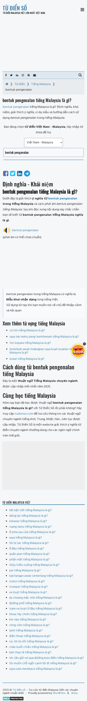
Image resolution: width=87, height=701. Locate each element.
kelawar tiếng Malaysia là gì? (28, 521)
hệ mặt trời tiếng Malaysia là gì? (30, 510)
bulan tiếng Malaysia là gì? (27, 359)
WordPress (59, 693)
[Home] (6, 84)
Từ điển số (15, 8)
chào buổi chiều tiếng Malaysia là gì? (33, 647)
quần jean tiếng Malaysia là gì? (29, 554)
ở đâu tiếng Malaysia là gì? (26, 548)
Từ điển (19, 84)
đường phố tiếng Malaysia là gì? (30, 603)
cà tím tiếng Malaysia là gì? (27, 330)
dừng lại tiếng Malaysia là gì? (28, 515)
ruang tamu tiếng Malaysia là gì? (30, 526)
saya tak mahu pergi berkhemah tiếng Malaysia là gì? (44, 336)
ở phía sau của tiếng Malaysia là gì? (32, 532)
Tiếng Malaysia (41, 84)
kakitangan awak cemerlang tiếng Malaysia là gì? (41, 575)
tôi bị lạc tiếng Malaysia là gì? (29, 543)
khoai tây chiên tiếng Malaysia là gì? (33, 614)
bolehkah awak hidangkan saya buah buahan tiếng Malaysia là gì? (43, 351)
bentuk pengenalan (62, 198)
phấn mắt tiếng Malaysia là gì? (29, 559)
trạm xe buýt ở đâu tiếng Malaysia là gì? (35, 608)
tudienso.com (24, 413)
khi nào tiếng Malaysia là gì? (27, 619)
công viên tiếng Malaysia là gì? (29, 625)
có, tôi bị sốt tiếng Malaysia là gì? (31, 641)
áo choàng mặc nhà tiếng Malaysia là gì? (35, 597)
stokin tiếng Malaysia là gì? (27, 581)
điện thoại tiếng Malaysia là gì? (30, 636)
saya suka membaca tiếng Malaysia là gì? (35, 668)
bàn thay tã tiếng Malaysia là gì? (30, 652)
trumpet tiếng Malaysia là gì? (28, 586)
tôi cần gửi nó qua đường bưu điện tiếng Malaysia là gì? (46, 658)
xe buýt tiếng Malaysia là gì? (28, 592)
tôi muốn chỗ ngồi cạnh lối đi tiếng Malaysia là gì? (43, 663)
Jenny (74, 693)
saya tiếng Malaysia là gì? (25, 537)
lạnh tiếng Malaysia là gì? (26, 630)
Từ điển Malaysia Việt (14, 13)
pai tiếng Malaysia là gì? (25, 570)
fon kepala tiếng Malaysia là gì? (30, 343)
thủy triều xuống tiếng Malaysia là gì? (34, 565)
